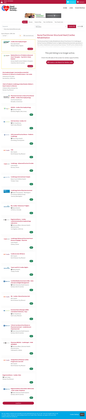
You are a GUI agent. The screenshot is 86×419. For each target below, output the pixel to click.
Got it (82, 414)
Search (25, 22)
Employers (80, 2)
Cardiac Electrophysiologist (19, 41)
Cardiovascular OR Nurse (18, 254)
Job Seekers (71, 2)
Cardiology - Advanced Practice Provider (22, 163)
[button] (80, 26)
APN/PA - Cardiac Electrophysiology (21, 107)
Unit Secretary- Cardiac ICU (18, 121)
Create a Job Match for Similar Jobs (60, 62)
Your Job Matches (48, 22)
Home (65, 8)
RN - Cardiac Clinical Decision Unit (20, 296)
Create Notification (29, 35)
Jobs (71, 8)
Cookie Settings (74, 414)
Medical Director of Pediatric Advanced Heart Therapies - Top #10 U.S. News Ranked (22, 57)
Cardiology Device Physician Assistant (21, 190)
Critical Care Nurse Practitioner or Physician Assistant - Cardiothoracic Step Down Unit (21, 327)
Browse (31, 22)
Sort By (4, 35)
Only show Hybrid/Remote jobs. (12, 29)
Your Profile (80, 8)
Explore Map (38, 22)
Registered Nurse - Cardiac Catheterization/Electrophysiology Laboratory (21, 221)
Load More (18, 403)
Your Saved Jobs (59, 22)
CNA (12, 150)
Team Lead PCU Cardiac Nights (19, 267)
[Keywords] (18, 26)
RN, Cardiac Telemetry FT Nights (20, 206)
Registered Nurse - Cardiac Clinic (12, 375)
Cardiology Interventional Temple (20, 177)
